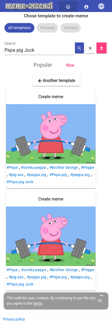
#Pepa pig (58, 174)
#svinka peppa (33, 167)
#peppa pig (36, 174)
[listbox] (56, 28)
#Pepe (12, 167)
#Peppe (87, 167)
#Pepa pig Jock (20, 182)
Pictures (47, 27)
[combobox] (39, 50)
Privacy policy (14, 319)
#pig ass (16, 174)
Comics (70, 27)
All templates (19, 27)
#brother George (64, 167)
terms (37, 303)
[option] (19, 28)
